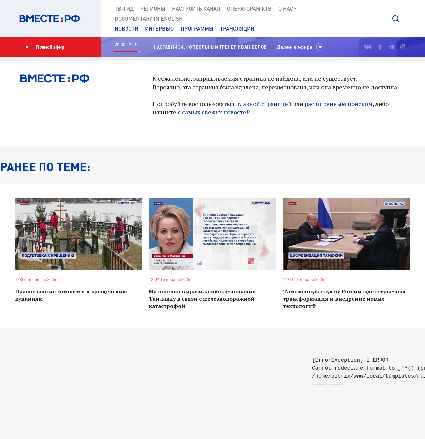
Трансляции (237, 28)
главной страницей (264, 104)
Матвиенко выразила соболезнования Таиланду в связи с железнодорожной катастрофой (202, 299)
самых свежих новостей (216, 112)
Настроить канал (196, 8)
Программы (197, 28)
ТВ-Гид (124, 8)
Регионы (152, 8)
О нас (287, 8)
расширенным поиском (339, 104)
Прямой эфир (45, 47)
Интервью (159, 28)
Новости (126, 28)
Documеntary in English (149, 18)
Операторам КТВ (249, 8)
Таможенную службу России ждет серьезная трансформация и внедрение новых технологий (344, 299)
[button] (395, 19)
